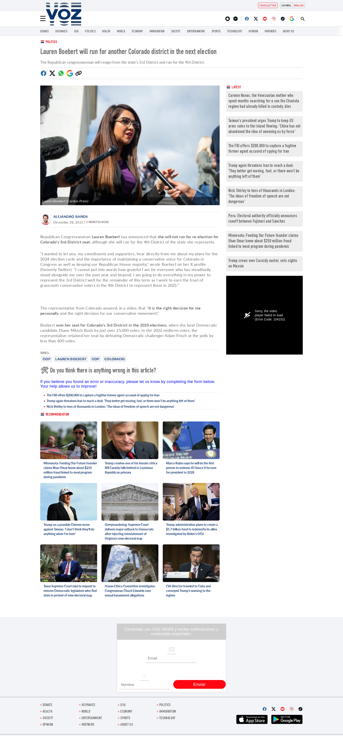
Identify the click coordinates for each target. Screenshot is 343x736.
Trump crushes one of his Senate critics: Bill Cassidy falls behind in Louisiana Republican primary (131, 467)
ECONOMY (137, 31)
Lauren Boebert (71, 359)
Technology (234, 31)
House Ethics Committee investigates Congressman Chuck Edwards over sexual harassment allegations (130, 590)
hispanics (61, 31)
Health (106, 31)
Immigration (156, 31)
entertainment (196, 31)
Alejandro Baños (70, 216)
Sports (216, 31)
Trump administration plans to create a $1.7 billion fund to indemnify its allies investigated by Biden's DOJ (192, 529)
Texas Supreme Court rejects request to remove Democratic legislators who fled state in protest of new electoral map (70, 590)
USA (76, 31)
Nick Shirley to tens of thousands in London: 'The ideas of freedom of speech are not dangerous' (110, 406)
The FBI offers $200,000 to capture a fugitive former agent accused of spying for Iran (103, 395)
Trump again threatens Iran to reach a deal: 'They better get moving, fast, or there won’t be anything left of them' (121, 401)
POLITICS (90, 31)
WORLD (121, 31)
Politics (51, 42)
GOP (47, 359)
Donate (44, 31)
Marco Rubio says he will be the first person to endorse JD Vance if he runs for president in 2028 (191, 467)
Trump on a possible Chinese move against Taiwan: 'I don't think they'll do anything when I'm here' (69, 529)
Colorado (114, 359)
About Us (288, 31)
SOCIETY (175, 31)
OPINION (253, 31)
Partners (270, 31)
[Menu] (43, 18)
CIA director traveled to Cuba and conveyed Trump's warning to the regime (188, 590)
